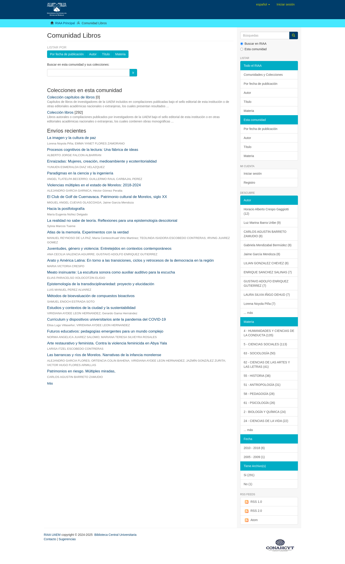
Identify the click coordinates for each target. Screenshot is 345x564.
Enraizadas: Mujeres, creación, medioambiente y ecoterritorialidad (102, 161)
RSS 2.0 (253, 511)
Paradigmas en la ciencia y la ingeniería (80, 173)
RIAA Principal (65, 23)
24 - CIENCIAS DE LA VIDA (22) (266, 421)
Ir (133, 72)
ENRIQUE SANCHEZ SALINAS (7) (268, 272)
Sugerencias (67, 539)
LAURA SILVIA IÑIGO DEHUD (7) (267, 294)
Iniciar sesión (253, 173)
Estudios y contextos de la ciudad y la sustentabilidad (91, 308)
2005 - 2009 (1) (254, 457)
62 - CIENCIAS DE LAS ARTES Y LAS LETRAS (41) (267, 364)
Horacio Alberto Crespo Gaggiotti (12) (266, 211)
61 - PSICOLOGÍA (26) (259, 403)
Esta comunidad (253, 49)
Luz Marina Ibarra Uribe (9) (262, 222)
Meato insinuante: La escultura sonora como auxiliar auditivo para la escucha (111, 272)
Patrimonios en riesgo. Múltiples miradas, (81, 371)
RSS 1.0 (253, 502)
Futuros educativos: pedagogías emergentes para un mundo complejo (105, 331)
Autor (92, 54)
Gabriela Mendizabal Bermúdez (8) (268, 245)
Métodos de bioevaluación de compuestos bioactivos (91, 296)
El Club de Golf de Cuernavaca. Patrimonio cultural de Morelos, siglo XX (107, 197)
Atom (251, 520)
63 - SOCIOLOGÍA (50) (259, 353)
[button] (263, 4)
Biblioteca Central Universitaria (115, 534)
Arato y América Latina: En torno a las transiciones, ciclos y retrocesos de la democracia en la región (130, 260)
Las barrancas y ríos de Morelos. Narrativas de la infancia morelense (104, 355)
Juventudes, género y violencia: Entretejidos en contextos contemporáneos (109, 248)
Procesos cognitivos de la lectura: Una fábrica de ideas (92, 150)
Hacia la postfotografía (65, 209)
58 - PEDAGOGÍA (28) (259, 394)
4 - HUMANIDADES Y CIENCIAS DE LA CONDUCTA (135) (269, 333)
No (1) (248, 484)
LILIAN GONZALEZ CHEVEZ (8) (266, 263)
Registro (249, 182)
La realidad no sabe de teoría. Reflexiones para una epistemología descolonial (112, 220)
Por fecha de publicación (67, 54)
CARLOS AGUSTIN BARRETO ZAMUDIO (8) (265, 234)
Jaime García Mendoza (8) (262, 254)
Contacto (50, 539)
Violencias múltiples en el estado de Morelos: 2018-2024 (94, 185)
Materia (120, 54)
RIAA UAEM (52, 534)
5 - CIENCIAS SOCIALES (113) (265, 344)
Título (106, 54)
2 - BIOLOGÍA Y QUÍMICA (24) (265, 412)
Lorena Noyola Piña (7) (259, 303)
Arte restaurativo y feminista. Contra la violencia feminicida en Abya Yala (107, 343)
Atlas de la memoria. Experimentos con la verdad (87, 232)
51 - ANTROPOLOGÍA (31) (262, 384)
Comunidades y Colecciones (263, 74)
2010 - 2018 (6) (254, 448)
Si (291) (249, 475)
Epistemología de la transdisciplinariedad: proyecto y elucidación (100, 284)
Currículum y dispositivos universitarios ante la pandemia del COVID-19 (106, 319)
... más (248, 312)
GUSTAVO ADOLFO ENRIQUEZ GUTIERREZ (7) (266, 283)
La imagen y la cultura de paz (71, 138)
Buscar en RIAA (253, 43)
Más (50, 383)
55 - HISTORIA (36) (257, 375)
